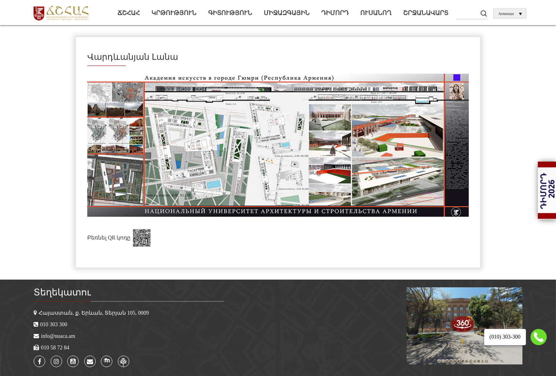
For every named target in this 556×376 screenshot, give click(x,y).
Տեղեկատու (62, 292)
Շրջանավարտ (425, 13)
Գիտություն (230, 13)
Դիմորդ (335, 13)
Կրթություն (174, 13)
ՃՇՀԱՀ (128, 13)
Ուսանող (376, 13)
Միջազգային (287, 13)
